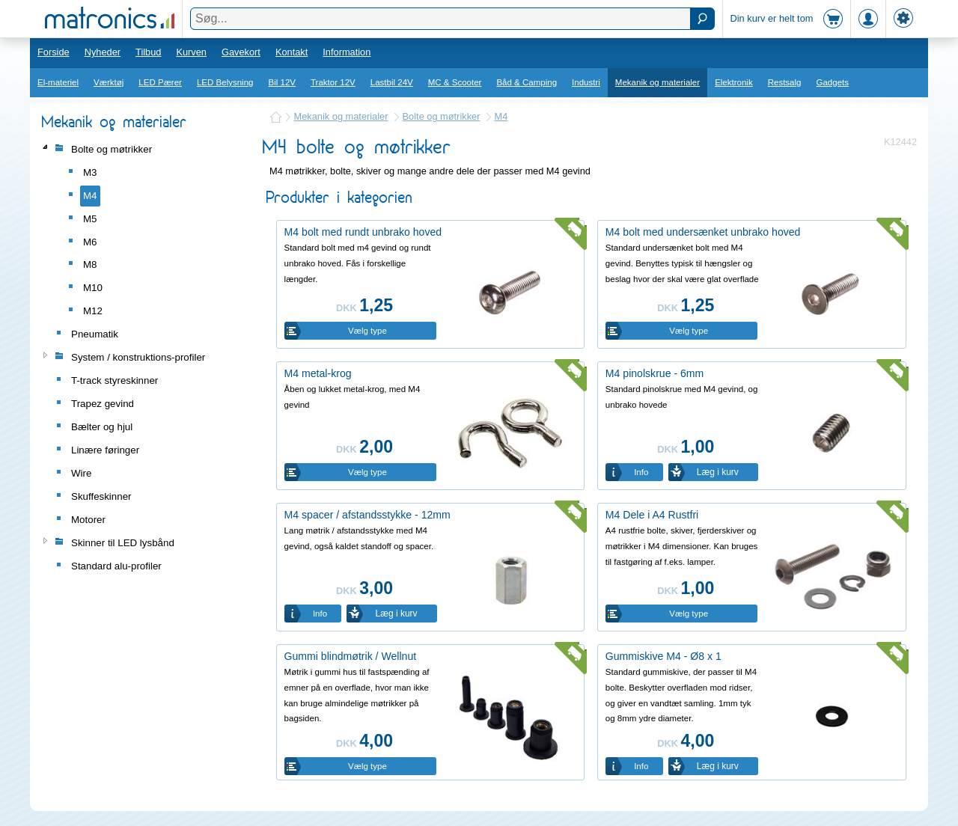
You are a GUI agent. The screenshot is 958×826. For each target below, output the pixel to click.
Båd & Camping (526, 82)
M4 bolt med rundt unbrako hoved (363, 232)
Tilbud (148, 52)
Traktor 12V (333, 82)
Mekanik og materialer (657, 82)
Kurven (191, 52)
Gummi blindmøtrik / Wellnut (350, 656)
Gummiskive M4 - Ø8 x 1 (663, 656)
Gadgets (833, 82)
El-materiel (58, 82)
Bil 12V (282, 82)
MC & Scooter (455, 82)
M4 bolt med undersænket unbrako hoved (703, 232)
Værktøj (108, 82)
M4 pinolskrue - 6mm (654, 373)
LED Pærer (160, 82)
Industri (586, 82)
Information (346, 52)
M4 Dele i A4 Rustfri (651, 515)
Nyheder (102, 52)
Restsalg (785, 82)
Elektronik (734, 82)
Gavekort (241, 52)
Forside (53, 52)
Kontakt (291, 52)
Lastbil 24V (391, 82)
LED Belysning (225, 82)
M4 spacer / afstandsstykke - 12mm (367, 515)
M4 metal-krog (318, 373)
